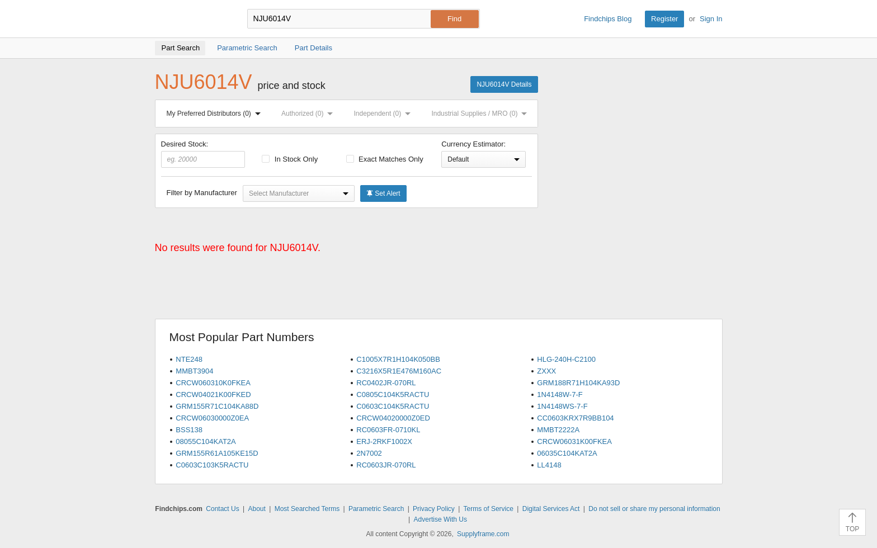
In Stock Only (290, 159)
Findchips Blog (607, 19)
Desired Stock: (203, 154)
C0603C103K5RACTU (212, 465)
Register (664, 19)
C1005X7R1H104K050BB (398, 359)
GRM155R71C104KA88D (217, 406)
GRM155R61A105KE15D (217, 453)
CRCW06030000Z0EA (212, 418)
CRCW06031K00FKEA (574, 441)
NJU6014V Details (504, 84)
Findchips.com (191, 19)
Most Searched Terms (307, 509)
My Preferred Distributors (216, 113)
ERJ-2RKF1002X (384, 441)
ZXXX (546, 371)
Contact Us (222, 509)
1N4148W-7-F (559, 394)
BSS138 (189, 430)
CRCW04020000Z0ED (393, 418)
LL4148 (549, 465)
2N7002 (369, 453)
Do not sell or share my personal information (654, 509)
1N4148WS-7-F (562, 406)
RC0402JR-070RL (386, 383)
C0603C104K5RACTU (392, 406)
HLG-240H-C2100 (566, 359)
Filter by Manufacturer (202, 192)
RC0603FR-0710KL (388, 430)
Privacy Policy (434, 509)
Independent (385, 113)
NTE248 (189, 359)
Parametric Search (376, 509)
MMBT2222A (558, 430)
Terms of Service (488, 509)
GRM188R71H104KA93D (578, 383)
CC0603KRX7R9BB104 (575, 418)
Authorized (309, 113)
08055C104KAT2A (205, 441)
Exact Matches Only (384, 159)
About (256, 509)
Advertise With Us (440, 519)
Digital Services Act (551, 509)
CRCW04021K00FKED (213, 394)
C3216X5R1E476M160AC (398, 371)
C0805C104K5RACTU (392, 394)
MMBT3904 (194, 371)
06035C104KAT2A (567, 453)
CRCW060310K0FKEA (213, 383)
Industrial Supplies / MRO (481, 113)
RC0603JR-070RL (386, 465)
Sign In (711, 19)
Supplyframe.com (483, 534)
